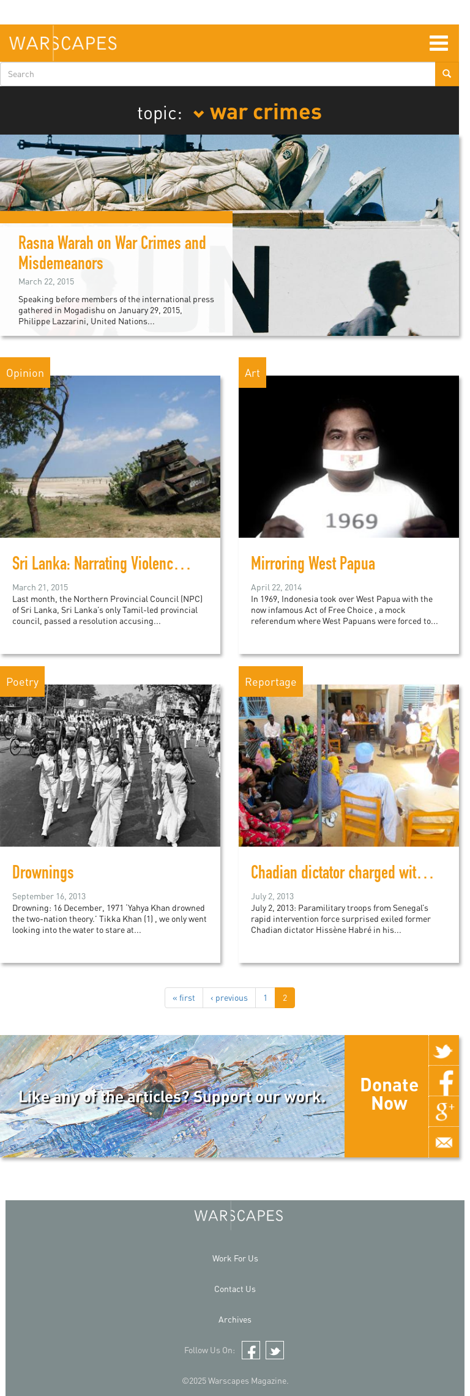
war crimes (257, 110)
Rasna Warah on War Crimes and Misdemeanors (112, 255)
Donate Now (389, 1093)
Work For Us (235, 1258)
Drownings (43, 875)
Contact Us (235, 1288)
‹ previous (229, 997)
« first (184, 997)
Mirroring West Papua (313, 566)
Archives (235, 1319)
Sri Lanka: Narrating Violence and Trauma (131, 566)
